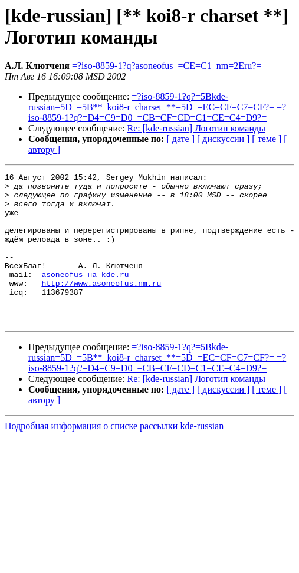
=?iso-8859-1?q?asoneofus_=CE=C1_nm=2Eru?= (167, 66)
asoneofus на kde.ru (85, 295)
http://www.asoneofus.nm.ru (101, 306)
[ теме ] (266, 139)
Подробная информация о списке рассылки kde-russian (114, 456)
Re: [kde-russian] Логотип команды (196, 128)
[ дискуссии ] (223, 139)
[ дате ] (180, 139)
